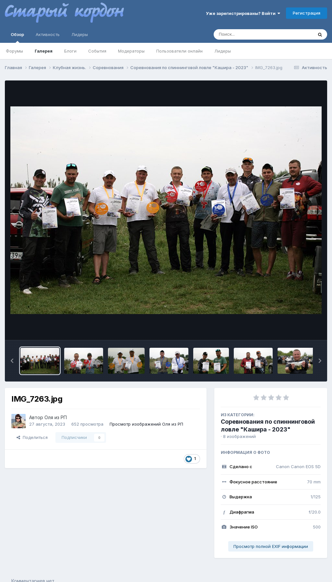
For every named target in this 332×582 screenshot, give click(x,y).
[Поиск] (251, 34)
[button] (12, 361)
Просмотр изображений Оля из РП (146, 424)
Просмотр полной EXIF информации (270, 546)
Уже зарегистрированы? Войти (243, 13)
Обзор (17, 37)
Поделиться (32, 437)
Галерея (44, 51)
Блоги (70, 51)
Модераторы (131, 51)
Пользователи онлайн (179, 51)
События (97, 51)
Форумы (14, 51)
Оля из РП (55, 417)
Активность (48, 34)
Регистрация (306, 13)
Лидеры (222, 51)
